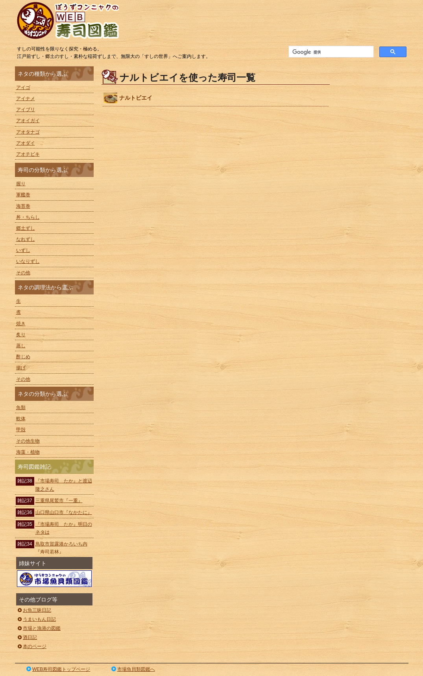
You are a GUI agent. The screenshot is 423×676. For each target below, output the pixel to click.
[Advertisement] (373, 184)
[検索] (330, 52)
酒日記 (27, 637)
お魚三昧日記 (34, 610)
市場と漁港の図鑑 (39, 628)
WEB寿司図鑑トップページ (58, 669)
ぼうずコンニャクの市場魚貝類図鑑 (54, 578)
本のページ (31, 646)
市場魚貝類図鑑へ (132, 669)
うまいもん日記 (36, 619)
